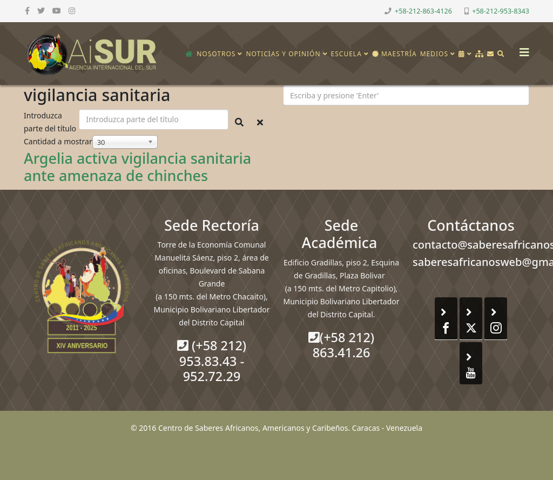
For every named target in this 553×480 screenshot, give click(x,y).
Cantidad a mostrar (58, 141)
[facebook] (27, 10)
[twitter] (41, 10)
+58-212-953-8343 (500, 11)
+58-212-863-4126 (423, 11)
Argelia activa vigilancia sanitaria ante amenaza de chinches (137, 166)
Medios (434, 53)
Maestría (394, 53)
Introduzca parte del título (51, 122)
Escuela (346, 53)
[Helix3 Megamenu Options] (521, 49)
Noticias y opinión (283, 53)
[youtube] (56, 10)
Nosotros (216, 53)
